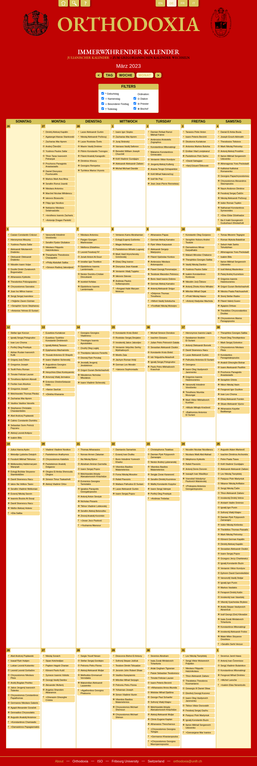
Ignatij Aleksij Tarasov (56, 345)
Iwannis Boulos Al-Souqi (22, 498)
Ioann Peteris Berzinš (196, 137)
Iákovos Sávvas (123, 276)
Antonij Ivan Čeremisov (231, 661)
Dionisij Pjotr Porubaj (91, 358)
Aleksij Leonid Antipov (21, 433)
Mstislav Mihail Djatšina (162, 692)
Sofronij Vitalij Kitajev (230, 512)
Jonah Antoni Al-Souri (91, 257)
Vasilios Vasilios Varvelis (23, 403)
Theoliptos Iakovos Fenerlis (94, 353)
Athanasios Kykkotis (20, 277)
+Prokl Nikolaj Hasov (196, 296)
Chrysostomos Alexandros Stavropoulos (233, 182)
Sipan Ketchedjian (54, 661)
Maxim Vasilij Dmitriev (91, 146)
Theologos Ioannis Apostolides (90, 341)
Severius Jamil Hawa (230, 656)
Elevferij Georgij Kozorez (198, 693)
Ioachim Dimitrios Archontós (234, 454)
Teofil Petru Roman (20, 369)
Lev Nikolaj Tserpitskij (231, 474)
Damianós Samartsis (126, 449)
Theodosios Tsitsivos (230, 141)
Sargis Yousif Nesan (90, 656)
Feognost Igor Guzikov (231, 389)
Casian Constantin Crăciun (24, 235)
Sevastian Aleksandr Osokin (164, 347)
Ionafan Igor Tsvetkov (91, 261)
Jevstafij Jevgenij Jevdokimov (89, 364)
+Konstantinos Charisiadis (23, 722)
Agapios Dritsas (228, 306)
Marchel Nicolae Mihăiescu (59, 193)
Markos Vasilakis (228, 587)
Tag (109, 75)
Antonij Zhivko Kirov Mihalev (199, 286)
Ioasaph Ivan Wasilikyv (197, 474)
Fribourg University (125, 761)
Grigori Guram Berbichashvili (234, 286)
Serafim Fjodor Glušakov (58, 242)
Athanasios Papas (159, 235)
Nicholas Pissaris (89, 501)
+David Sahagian (194, 161)
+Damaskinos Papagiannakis (25, 727)
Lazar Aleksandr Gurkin (92, 132)
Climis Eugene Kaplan (161, 719)
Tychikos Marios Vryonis (92, 170)
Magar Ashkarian (124, 244)
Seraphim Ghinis (228, 380)
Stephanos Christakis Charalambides (21, 409)
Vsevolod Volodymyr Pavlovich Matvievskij (196, 480)
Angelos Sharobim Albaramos (55, 691)
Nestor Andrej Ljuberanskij (163, 462)
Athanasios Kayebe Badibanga (230, 410)
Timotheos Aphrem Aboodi (24, 379)
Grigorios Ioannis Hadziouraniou (228, 280)
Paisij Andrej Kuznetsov (232, 274)
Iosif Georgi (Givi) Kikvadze (233, 614)
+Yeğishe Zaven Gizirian (23, 301)
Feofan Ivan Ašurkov (21, 384)
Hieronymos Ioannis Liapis (198, 333)
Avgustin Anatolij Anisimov (23, 717)
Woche (125, 75)
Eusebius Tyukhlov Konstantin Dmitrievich (56, 339)
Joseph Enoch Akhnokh (232, 137)
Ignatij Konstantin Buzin (232, 563)
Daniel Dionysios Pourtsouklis (54, 172)
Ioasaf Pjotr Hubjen (20, 661)
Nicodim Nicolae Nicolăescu (199, 449)
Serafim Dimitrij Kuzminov (163, 479)
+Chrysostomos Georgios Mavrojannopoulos (163, 742)
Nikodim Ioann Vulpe (21, 264)
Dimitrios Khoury (89, 161)
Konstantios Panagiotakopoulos (229, 356)
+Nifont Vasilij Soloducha (163, 301)
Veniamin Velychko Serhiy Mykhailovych (128, 348)
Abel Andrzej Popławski (22, 415)
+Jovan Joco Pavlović (91, 520)
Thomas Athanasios (90, 449)
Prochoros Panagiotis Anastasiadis (56, 165)
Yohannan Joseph (124, 690)
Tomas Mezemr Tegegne (232, 235)
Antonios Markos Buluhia (198, 146)
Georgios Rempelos (90, 165)
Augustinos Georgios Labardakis (56, 366)
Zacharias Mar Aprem (56, 141)
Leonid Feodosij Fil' (90, 252)
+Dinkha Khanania (55, 394)
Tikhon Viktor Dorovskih (197, 705)
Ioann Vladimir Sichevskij (58, 360)
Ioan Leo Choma (19, 342)
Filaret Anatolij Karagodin (93, 156)
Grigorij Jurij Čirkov (20, 360)
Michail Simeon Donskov (163, 333)
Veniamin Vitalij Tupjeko (127, 271)
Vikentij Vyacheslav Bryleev (233, 602)
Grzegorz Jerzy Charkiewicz (234, 558)
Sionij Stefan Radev (230, 296)
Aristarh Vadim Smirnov (232, 503)
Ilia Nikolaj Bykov (89, 459)
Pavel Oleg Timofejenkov (232, 337)
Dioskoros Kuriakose (196, 141)
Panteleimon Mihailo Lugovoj (130, 249)
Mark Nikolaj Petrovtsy (231, 146)
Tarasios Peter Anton (196, 132)
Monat (145, 75)
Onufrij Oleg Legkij (90, 348)
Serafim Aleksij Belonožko (93, 511)
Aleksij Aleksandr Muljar (92, 670)
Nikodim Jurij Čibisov (196, 282)
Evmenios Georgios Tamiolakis (90, 482)
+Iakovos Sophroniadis (127, 369)
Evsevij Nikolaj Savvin (21, 493)
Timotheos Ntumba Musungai (195, 393)
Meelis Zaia (121, 355)
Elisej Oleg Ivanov (124, 261)
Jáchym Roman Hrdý (126, 360)
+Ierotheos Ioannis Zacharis (59, 215)
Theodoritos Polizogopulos (24, 282)
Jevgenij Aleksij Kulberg (162, 164)
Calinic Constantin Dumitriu (24, 420)
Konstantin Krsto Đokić (127, 333)
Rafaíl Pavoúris (123, 479)
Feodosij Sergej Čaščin (231, 193)
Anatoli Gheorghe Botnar (232, 362)
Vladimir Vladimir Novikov (58, 449)
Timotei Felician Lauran (22, 374)
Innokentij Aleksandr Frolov (233, 631)
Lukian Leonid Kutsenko (22, 665)
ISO (100, 761)
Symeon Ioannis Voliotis (57, 675)
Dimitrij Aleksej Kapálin (57, 132)
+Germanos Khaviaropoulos (164, 736)
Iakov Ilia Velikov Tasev (22, 484)
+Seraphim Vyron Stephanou (25, 306)
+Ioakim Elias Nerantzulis (232, 685)
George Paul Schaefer (161, 697)
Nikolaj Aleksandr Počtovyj (93, 137)
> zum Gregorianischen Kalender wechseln (150, 58)
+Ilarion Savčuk (53, 389)
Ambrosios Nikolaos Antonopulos (160, 263)
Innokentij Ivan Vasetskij (232, 597)
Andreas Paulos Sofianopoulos (123, 282)
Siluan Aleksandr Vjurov (232, 404)
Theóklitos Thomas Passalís (234, 529)
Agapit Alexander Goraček (23, 707)
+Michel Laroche (228, 680)
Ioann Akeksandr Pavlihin (232, 367)
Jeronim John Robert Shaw (129, 670)
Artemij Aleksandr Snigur (163, 288)
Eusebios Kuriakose (55, 333)
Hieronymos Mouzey (21, 239)
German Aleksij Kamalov (163, 239)
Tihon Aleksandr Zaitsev (232, 493)
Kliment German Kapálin (232, 539)
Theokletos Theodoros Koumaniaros (196, 682)
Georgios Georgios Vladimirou (90, 334)
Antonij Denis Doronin (196, 469)
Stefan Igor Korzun (20, 333)
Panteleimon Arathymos (57, 454)
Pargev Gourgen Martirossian (89, 241)
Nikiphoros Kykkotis (195, 459)
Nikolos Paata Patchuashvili (234, 291)
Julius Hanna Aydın (20, 449)
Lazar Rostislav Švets (91, 141)
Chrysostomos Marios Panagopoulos (231, 319)
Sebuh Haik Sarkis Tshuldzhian (229, 245)
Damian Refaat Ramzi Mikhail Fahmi (161, 133)
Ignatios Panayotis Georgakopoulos (90, 490)
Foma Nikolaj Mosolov (126, 474)
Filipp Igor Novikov (55, 203)
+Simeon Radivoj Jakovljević (60, 267)
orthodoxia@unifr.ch (187, 761)
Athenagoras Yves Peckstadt (234, 163)
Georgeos (190, 364)
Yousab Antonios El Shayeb (59, 355)
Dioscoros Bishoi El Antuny (129, 656)
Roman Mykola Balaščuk (232, 239)
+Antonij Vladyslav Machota (199, 301)
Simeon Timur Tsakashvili (58, 479)
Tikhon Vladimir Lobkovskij (94, 506)
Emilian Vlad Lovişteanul (198, 151)
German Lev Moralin (126, 364)
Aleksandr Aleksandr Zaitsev (130, 163)
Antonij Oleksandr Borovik (198, 345)
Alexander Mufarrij (54, 685)
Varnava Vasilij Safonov (127, 146)
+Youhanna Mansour (91, 525)
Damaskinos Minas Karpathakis (195, 248)
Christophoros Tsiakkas (162, 449)
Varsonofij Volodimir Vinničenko (55, 236)
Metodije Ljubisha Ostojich (23, 454)
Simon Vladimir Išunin (126, 694)
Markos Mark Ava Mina (57, 179)
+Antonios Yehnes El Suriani (25, 310)
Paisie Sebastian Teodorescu (165, 673)
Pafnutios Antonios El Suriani (200, 360)
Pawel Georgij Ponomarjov (164, 269)
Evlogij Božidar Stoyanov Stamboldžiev (23, 473)
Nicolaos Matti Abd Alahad (198, 454)
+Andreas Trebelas (160, 498)
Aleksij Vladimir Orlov (56, 484)
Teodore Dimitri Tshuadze (128, 665)
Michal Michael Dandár (127, 168)
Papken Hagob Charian (57, 665)
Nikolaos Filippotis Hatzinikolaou (54, 248)
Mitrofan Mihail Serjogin (127, 680)
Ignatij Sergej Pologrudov (23, 337)
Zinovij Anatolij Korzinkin (92, 516)
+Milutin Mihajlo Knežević (198, 407)
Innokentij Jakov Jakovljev (128, 342)
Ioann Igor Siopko (124, 132)
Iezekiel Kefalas (88, 282)
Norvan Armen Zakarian (92, 454)
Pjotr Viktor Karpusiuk (161, 244)
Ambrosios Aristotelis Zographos (161, 141)
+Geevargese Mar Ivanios (198, 732)
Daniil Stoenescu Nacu (197, 350)
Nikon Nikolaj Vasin (229, 384)
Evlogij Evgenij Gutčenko (128, 239)
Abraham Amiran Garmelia (94, 464)
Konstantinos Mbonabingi (163, 147)
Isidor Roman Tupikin (230, 203)
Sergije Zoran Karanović (162, 474)
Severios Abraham (160, 656)
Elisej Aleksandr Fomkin (232, 399)
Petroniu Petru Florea (91, 665)
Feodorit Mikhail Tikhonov (23, 459)
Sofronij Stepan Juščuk (127, 661)
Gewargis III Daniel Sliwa (198, 688)
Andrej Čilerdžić (53, 146)
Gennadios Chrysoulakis (23, 712)
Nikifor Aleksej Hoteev (21, 508)
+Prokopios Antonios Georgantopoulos (196, 487)
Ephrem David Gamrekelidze (234, 573)
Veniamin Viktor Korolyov (163, 159)
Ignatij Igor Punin (228, 507)
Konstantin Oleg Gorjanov (198, 235)
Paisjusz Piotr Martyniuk (232, 478)
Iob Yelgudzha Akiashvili (162, 357)
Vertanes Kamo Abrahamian (129, 235)
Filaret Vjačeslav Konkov (163, 257)
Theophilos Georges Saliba (199, 259)
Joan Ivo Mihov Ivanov (22, 291)
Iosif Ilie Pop (157, 179)
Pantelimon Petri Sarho (197, 156)
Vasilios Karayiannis (125, 675)
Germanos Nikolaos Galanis (24, 703)
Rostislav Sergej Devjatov (128, 337)
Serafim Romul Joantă (56, 183)
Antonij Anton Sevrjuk (91, 496)
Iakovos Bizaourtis (54, 198)
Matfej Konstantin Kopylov (163, 484)
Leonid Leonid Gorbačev (23, 670)
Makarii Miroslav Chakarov (199, 255)
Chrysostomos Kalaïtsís (57, 459)
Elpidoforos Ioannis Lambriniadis (90, 268)
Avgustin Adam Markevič (232, 449)
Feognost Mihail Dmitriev (232, 675)
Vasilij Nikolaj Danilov (196, 264)
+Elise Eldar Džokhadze (232, 215)
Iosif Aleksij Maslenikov (231, 269)
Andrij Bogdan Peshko (22, 683)
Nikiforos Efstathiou (90, 247)
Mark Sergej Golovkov (231, 342)
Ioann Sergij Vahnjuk (161, 489)
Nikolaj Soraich (53, 656)
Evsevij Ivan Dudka (125, 454)
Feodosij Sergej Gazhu (197, 710)
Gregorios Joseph (19, 364)
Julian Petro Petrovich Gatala (165, 342)
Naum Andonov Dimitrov (232, 188)
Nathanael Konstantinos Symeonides (232, 209)
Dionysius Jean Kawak (127, 266)
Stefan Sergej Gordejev (92, 661)
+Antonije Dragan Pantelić (58, 220)
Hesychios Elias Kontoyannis (60, 372)
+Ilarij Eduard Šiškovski (197, 165)
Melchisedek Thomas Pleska (25, 393)
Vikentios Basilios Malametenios (124, 468)
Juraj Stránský (123, 141)
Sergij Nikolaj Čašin (230, 488)
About (59, 761)
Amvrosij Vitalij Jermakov (58, 377)
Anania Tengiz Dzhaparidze (164, 169)
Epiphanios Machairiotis (57, 350)
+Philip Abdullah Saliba (57, 262)
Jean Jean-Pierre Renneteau (165, 183)
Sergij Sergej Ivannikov (22, 296)
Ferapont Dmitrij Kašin (231, 592)
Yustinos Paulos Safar (56, 151)
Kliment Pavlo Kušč (55, 670)
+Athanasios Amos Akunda (164, 687)
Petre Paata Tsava (229, 459)
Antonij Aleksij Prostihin (231, 151)
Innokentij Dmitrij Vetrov (232, 498)
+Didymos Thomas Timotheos (160, 294)
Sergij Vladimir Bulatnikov (233, 665)
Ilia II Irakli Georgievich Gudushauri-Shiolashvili (232, 221)
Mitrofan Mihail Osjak (196, 291)
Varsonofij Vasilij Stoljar (231, 578)
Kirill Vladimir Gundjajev (127, 159)
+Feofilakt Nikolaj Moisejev (164, 306)
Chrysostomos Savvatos (23, 286)
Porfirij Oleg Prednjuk (21, 347)
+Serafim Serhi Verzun (231, 644)
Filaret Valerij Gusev (230, 301)
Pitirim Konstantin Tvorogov (94, 151)
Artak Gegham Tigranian (162, 668)
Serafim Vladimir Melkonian (24, 489)
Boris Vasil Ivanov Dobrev (163, 279)
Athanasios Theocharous (163, 724)
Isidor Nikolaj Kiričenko (231, 525)
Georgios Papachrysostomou (234, 176)
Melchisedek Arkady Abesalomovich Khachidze (93, 475)
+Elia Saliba (16, 513)
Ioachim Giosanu (159, 337)
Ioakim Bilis (226, 257)
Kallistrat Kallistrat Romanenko (229, 169)
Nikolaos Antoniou (54, 188)
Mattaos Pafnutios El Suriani (129, 484)
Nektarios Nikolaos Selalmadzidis (55, 209)
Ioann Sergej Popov (90, 469)
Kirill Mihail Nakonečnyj (162, 174)
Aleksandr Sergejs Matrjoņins (159, 250)
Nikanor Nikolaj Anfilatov (232, 483)
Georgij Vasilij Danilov (56, 680)
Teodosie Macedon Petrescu (164, 274)
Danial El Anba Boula (230, 132)
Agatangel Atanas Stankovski (60, 137)
